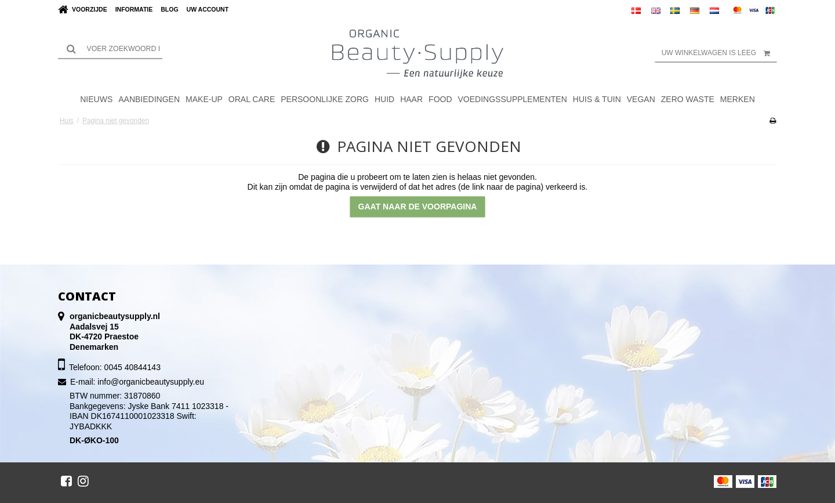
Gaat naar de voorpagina (417, 206)
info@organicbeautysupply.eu (150, 381)
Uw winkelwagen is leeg (719, 52)
